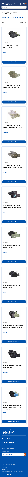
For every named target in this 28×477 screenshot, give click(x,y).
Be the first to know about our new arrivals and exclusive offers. (13, 450)
